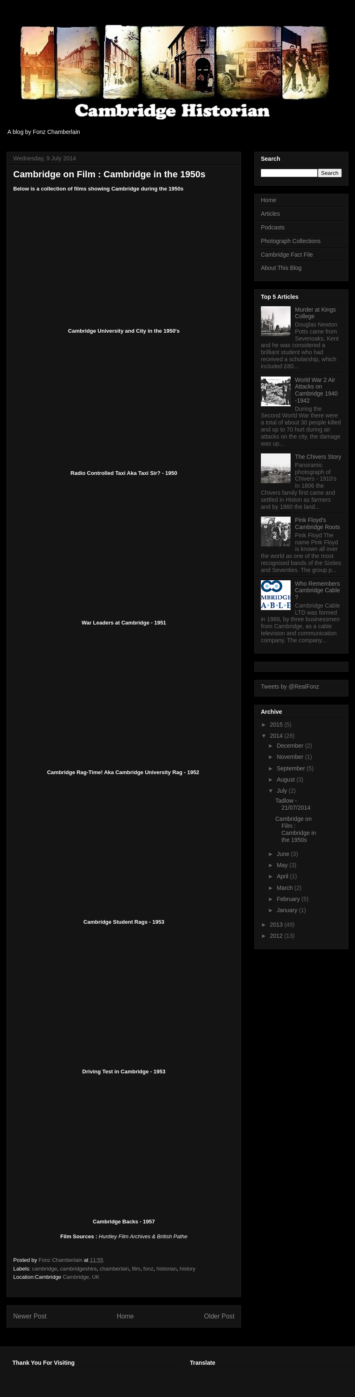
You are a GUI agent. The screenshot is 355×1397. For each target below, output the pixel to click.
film (136, 1269)
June (284, 854)
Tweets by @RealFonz (290, 686)
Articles (270, 213)
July (283, 790)
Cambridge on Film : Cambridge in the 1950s (295, 829)
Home (125, 1316)
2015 (277, 724)
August (286, 779)
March (285, 887)
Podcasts (273, 227)
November (291, 756)
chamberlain (114, 1269)
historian (166, 1269)
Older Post (219, 1316)
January (288, 910)
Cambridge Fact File (287, 254)
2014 (277, 735)
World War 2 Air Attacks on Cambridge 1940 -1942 (316, 390)
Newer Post (30, 1316)
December (291, 745)
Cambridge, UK (81, 1277)
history (187, 1269)
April (283, 876)
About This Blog (281, 268)
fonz (148, 1269)
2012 (277, 935)
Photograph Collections (291, 241)
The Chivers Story (318, 456)
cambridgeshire (78, 1269)
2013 (277, 924)
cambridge (44, 1269)
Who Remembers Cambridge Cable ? (317, 590)
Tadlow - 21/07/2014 (292, 804)
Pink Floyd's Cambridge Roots (317, 523)
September (291, 768)
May (283, 865)
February (289, 899)
